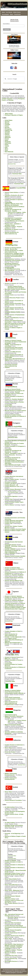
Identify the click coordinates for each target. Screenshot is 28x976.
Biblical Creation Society (12, 479)
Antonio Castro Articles (11, 192)
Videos (11, 14)
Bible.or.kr (8, 658)
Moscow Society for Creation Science (15, 410)
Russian (11, 100)
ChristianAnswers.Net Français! (14, 347)
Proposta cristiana (10, 899)
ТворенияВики (11, 386)
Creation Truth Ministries (12, 317)
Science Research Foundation (13, 800)
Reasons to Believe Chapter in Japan (15, 607)
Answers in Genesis (10, 283)
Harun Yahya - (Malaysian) (12, 890)
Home (3, 12)
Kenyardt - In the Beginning (12, 833)
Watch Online (9, 113)
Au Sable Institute (10, 807)
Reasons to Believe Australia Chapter (15, 529)
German (7, 123)
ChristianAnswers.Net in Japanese (14, 609)
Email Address (6, 23)
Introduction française (11, 364)
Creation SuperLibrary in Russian (14, 402)
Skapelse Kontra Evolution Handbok (15, 556)
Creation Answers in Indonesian (14, 744)
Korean (7, 138)
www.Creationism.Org (11, 958)
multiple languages (7, 98)
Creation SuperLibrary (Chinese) (14, 577)
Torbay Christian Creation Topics (14, 502)
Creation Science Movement (13, 489)
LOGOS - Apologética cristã (12, 453)
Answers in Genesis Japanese (13, 596)
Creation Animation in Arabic (13, 862)
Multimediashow (9, 259)
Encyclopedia (5, 14)
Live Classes (9, 12)
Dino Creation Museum (11, 903)
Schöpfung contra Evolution (13, 260)
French (4, 100)
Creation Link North (10, 483)
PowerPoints (17, 14)
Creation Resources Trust (12, 486)
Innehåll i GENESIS (10, 549)
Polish (6, 144)
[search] (14, 79)
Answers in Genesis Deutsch (13, 247)
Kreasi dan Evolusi (10, 752)
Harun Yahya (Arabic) (11, 879)
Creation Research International (14, 925)
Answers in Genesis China (12, 567)
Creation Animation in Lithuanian (14, 864)
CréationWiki (10, 338)
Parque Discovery (10, 455)
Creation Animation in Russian (13, 396)
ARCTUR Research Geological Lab (14, 390)
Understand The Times (11, 955)
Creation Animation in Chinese (13, 569)
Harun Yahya (8, 406)
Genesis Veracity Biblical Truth (13, 580)
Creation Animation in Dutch (13, 631)
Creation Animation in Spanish (13, 199)
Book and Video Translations (13, 923)
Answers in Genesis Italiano (13, 690)
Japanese (7, 136)
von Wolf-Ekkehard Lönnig (12, 269)
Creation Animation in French (13, 349)
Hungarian (8, 141)
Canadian (7, 124)
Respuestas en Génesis (11, 229)
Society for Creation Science (13, 415)
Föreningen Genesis (10, 544)
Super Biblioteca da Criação (13, 464)
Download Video (12, 163)
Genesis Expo (9, 499)
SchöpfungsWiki (11, 245)
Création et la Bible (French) (13, 351)
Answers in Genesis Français (13, 340)
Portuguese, (21, 98)
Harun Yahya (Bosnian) (11, 884)
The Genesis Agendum (11, 496)
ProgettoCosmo (9, 704)
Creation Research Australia (13, 522)
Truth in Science (9, 505)
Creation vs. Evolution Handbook (14, 399)
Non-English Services (11, 961)
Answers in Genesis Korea (12, 657)
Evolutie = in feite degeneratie (13, 637)
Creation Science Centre (12, 312)
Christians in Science (11, 482)
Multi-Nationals (9, 151)
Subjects (10, 16)
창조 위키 (14, 655)
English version (12, 638)
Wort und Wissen (9, 270)
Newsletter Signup (13, 917)
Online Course (17, 12)
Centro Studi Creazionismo (12, 697)
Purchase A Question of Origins (14, 115)
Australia (7, 131)
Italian (6, 140)
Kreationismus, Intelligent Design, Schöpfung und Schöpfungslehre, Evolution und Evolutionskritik (14, 255)
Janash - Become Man (11, 249)
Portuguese (8, 129)
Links (14, 16)
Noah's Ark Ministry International (14, 606)
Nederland (8, 137)
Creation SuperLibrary (11, 932)
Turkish (7, 146)
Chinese (7, 134)
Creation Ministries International (14, 476)
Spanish (7, 121)
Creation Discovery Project (12, 297)
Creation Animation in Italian (13, 699)
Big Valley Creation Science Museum (15, 289)
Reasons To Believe (10, 952)
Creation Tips (8, 523)
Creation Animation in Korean (13, 660)
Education (4, 16)
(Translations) (9, 927)
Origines (7, 367)
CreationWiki (8, 202)
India (6, 147)
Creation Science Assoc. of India (14, 814)
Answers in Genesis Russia (12, 389)
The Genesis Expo (13, 492)
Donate (19, 16)
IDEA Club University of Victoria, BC (15, 323)
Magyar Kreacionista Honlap (13, 724)
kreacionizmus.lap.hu (11, 714)
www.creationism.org (11, 366)
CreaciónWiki (20, 188)
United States (8, 120)
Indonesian (8, 143)
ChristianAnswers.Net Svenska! (14, 542)
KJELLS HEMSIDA (10, 553)
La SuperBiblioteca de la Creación (14, 221)
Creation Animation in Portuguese (14, 446)
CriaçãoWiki (17, 426)
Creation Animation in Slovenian (14, 867)
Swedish (7, 133)
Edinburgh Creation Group (12, 873)
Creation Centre (9, 295)
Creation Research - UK (11, 485)
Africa (6, 148)
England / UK (8, 130)
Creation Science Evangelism (13, 930)
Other (6, 150)
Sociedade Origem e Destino (13, 460)
